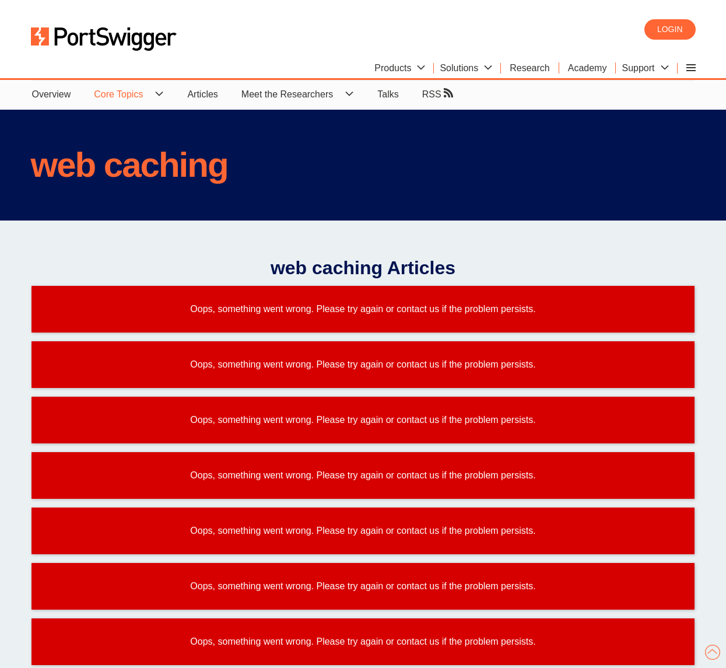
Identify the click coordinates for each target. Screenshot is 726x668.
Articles (202, 94)
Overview (51, 94)
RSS (437, 93)
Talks (387, 94)
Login (670, 29)
